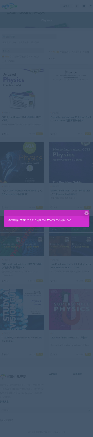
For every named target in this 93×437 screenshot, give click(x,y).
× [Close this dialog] (87, 213)
